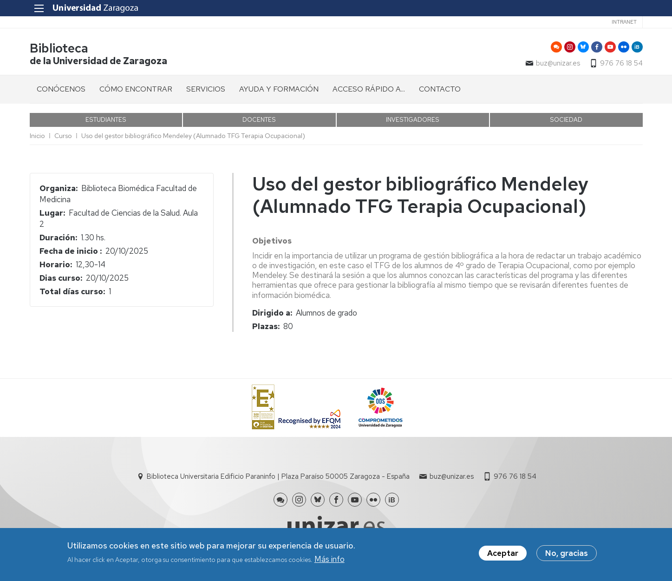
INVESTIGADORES (412, 120)
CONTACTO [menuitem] (440, 89)
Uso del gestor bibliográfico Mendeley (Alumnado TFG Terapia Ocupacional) (193, 136)
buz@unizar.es (558, 63)
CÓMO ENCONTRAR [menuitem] (135, 89)
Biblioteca (59, 48)
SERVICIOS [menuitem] (205, 89)
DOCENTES (259, 120)
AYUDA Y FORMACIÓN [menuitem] (279, 89)
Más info (329, 561)
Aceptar (502, 555)
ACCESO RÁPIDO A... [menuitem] (369, 89)
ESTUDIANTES (105, 120)
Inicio (37, 136)
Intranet (624, 22)
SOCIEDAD (566, 120)
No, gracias (566, 555)
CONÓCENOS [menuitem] (61, 89)
